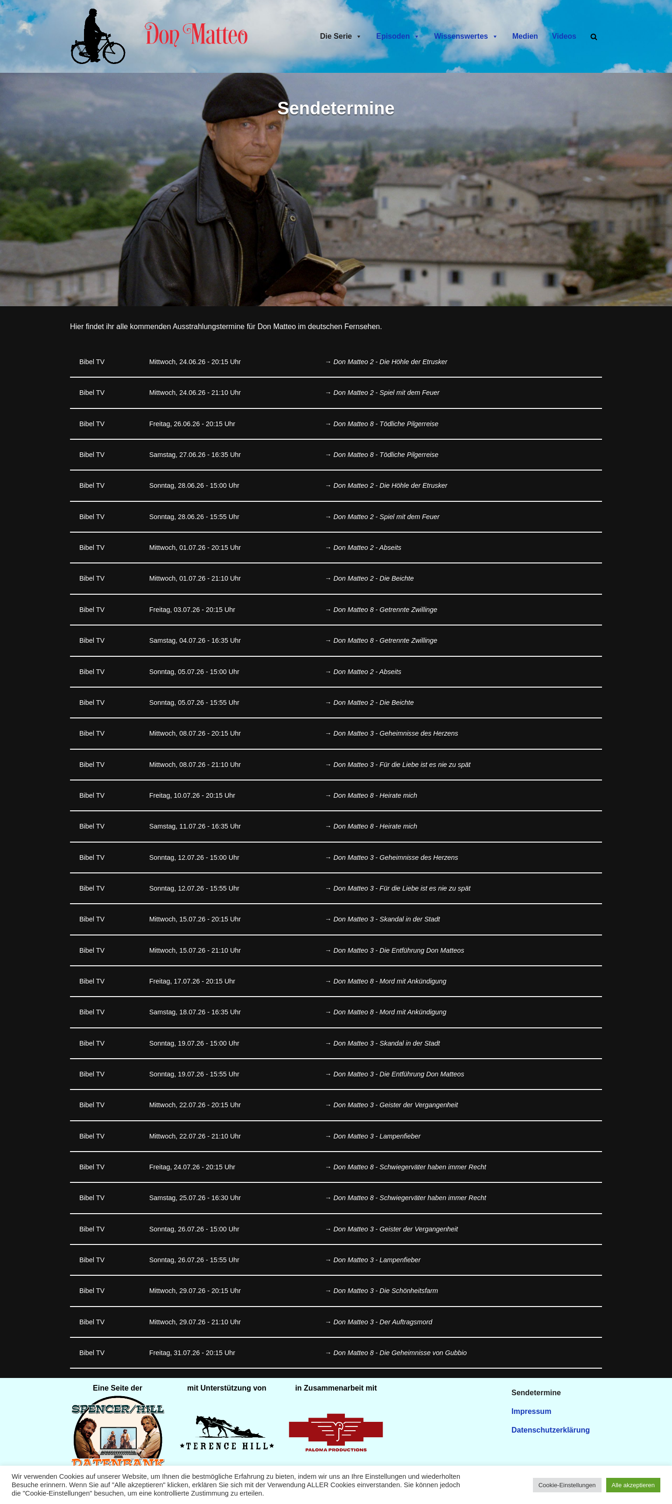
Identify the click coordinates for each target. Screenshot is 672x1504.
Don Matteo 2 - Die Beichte (373, 579)
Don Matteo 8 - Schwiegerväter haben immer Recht (409, 1169)
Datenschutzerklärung (550, 1432)
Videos (564, 36)
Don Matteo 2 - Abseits (367, 548)
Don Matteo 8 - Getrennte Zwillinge (385, 610)
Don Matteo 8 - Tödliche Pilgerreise (386, 424)
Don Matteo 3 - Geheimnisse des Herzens (395, 734)
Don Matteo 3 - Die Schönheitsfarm (385, 1293)
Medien (525, 36)
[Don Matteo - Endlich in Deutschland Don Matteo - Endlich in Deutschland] (100, 36)
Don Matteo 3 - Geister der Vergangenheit (395, 1106)
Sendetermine (536, 1395)
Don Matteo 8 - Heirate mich (375, 796)
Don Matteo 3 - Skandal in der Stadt (386, 920)
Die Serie (341, 36)
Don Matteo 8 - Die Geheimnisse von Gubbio (400, 1355)
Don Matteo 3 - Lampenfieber (376, 1137)
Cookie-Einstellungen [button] (567, 1485)
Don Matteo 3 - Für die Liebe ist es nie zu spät (401, 765)
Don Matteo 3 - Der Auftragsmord (382, 1324)
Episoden (398, 36)
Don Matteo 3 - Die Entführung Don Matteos (398, 951)
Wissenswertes (466, 36)
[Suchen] (593, 36)
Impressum (531, 1414)
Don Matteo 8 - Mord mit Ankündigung (390, 982)
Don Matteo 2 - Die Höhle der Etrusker (390, 361)
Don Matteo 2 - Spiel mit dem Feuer (386, 393)
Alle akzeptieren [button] (633, 1485)
